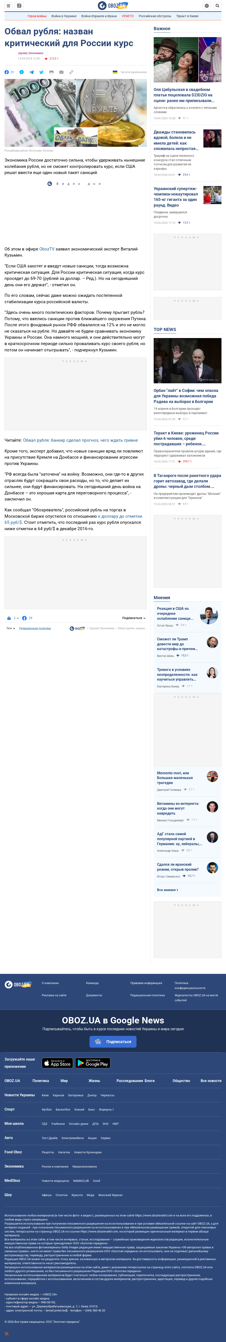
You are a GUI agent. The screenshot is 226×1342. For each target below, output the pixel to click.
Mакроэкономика (85, 1166)
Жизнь (94, 1081)
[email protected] (56, 1310)
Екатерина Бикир (168, 686)
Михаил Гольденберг (170, 820)
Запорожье (75, 1095)
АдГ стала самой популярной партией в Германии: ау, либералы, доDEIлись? (178, 839)
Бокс (91, 1109)
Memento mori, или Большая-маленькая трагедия (175, 778)
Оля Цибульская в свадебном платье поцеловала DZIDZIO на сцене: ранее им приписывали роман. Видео (183, 95)
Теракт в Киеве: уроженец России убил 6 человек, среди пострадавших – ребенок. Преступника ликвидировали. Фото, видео (186, 439)
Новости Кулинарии (88, 1152)
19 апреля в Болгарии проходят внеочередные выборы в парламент (180, 411)
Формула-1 (106, 1109)
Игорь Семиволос (168, 876)
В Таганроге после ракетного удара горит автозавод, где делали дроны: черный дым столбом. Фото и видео (187, 481)
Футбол (47, 1109)
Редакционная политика (35, 628)
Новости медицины (55, 1180)
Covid (96, 1180)
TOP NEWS (165, 329)
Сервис (106, 1138)
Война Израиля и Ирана (99, 16)
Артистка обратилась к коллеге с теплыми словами (185, 110)
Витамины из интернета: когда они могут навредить (178, 808)
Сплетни (62, 1195)
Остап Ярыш (165, 625)
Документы (94, 995)
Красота (77, 1195)
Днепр (92, 1095)
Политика (41, 1081)
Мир (64, 1081)
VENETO (128, 16)
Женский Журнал (110, 1195)
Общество (181, 1081)
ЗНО (105, 1123)
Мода (90, 1195)
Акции (92, 1138)
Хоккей (79, 1109)
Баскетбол (63, 1109)
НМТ (116, 1123)
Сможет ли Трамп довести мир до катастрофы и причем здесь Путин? (176, 644)
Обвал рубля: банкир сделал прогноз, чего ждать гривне (80, 440)
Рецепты (48, 1152)
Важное (162, 28)
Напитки (64, 1152)
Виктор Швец (165, 656)
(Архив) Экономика (30, 53)
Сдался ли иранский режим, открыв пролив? (178, 867)
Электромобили (72, 1138)
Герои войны (37, 16)
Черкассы (107, 1095)
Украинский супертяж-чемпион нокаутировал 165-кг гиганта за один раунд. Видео (176, 196)
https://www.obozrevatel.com (154, 1215)
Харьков (58, 1095)
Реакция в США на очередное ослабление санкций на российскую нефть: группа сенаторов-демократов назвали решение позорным (176, 613)
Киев (45, 1095)
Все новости (211, 1081)
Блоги (150, 1081)
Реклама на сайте (54, 995)
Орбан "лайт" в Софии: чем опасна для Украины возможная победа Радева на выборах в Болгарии (186, 396)
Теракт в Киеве (187, 16)
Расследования (130, 1081)
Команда (92, 983)
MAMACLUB (81, 1180)
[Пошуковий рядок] (217, 5)
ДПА (95, 1123)
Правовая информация (146, 983)
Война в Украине (64, 16)
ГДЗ (44, 1123)
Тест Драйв (49, 1138)
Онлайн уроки (78, 1123)
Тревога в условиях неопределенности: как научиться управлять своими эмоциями (177, 674)
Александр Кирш (168, 850)
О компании (50, 983)
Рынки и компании (55, 1166)
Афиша (47, 1195)
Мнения (162, 597)
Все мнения (166, 890)
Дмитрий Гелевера (169, 789)
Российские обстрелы (155, 16)
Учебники (58, 1123)
